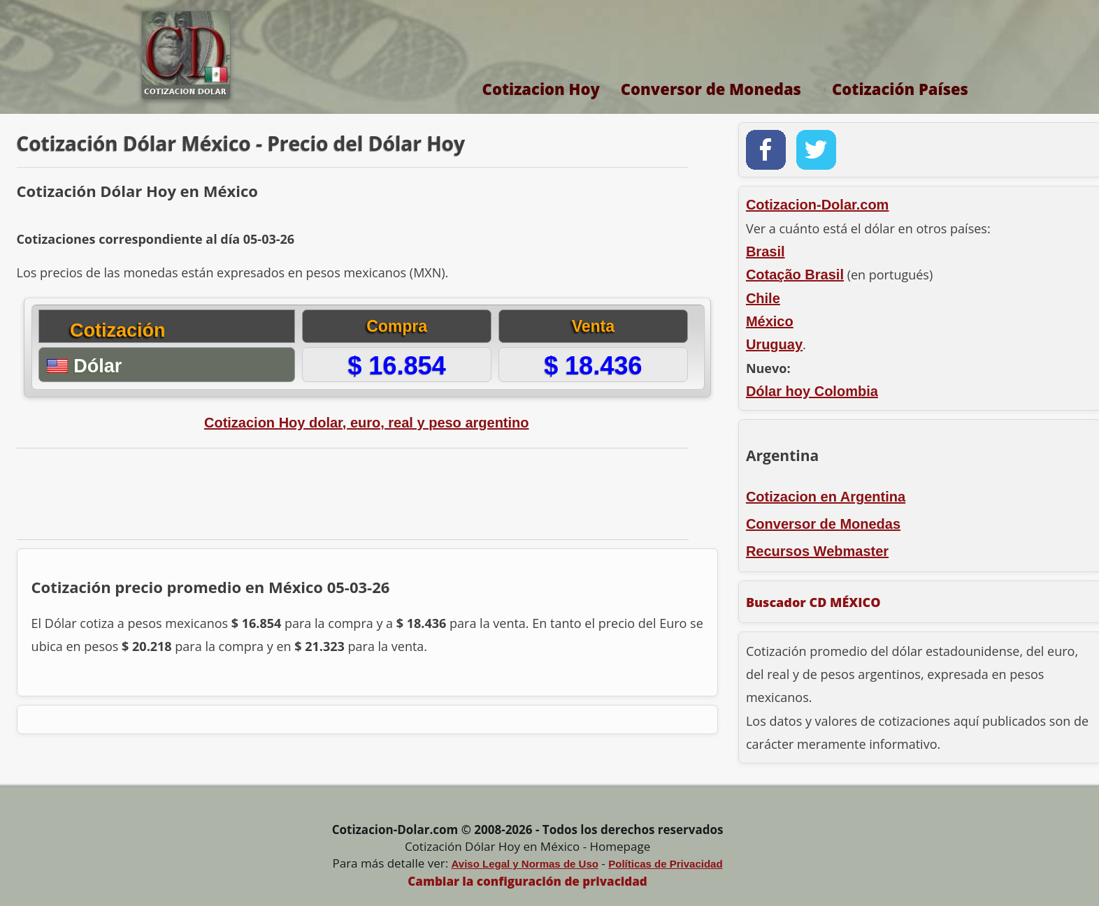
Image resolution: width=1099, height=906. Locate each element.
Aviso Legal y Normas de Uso (525, 864)
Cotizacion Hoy (541, 88)
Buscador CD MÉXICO (813, 602)
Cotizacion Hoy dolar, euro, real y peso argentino (366, 422)
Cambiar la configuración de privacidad (527, 881)
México (769, 321)
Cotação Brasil (795, 274)
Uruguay (774, 344)
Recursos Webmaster (817, 551)
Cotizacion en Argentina (825, 496)
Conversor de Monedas (711, 88)
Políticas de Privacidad (665, 864)
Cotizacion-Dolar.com (817, 204)
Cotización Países (900, 88)
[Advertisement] (352, 494)
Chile (763, 298)
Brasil (765, 251)
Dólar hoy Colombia (812, 391)
